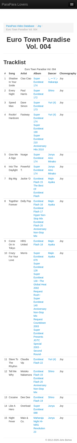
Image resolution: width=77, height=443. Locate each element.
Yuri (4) (52, 102)
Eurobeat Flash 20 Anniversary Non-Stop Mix (40, 229)
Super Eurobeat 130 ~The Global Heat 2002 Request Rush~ (40, 284)
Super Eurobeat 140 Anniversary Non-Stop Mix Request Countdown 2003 (40, 312)
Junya (51, 154)
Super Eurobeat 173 (38, 106)
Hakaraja (53, 82)
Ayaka (51, 182)
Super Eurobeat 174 (38, 82)
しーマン (53, 78)
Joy (39, 26)
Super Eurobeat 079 (38, 256)
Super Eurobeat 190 (38, 128)
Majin (51, 178)
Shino (51, 90)
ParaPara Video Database (20, 26)
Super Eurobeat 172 (38, 94)
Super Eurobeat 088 (38, 409)
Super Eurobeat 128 (38, 267)
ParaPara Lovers (15, 4)
